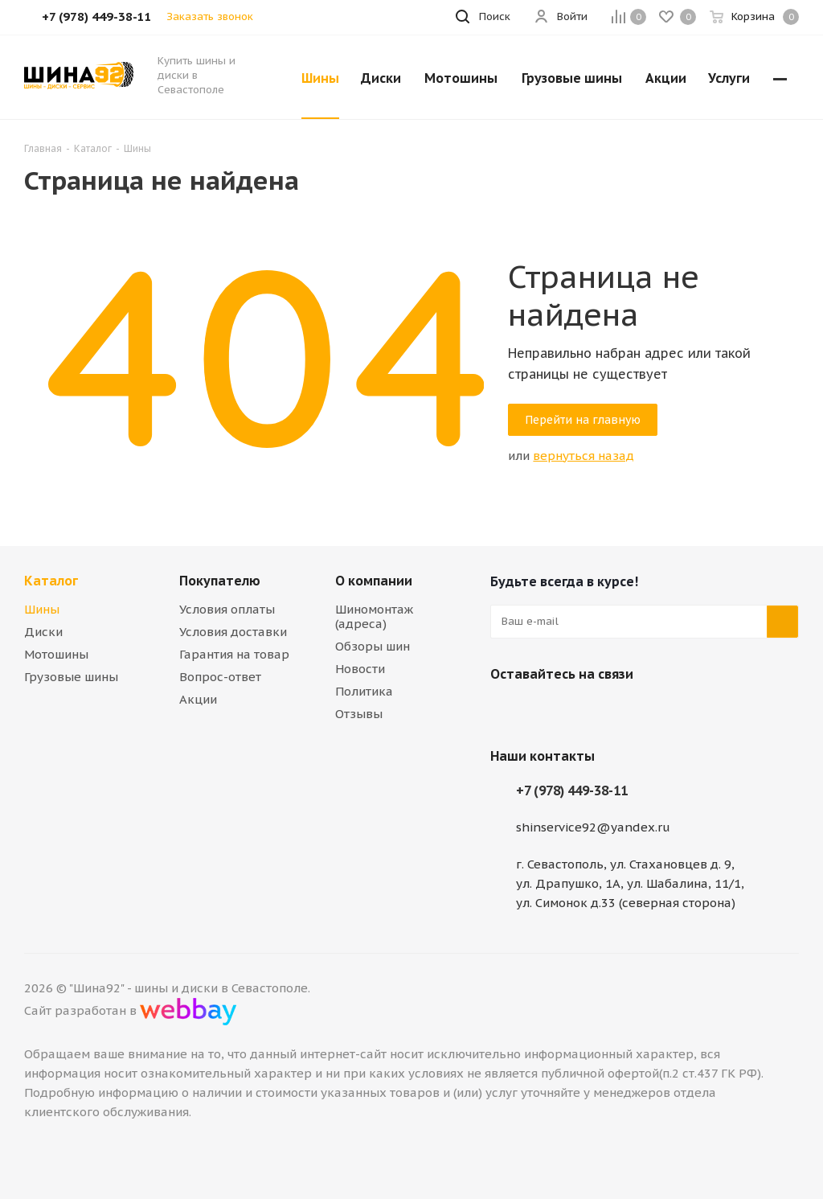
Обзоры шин (372, 646)
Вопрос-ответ (220, 676)
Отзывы (359, 713)
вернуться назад (583, 455)
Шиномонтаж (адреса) (374, 616)
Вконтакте (506, 712)
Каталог (51, 581)
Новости (360, 668)
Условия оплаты (227, 609)
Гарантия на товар (234, 654)
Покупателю (219, 581)
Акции (198, 699)
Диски (43, 631)
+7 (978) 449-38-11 (572, 790)
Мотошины (56, 654)
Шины (41, 609)
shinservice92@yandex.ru (593, 827)
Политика (364, 691)
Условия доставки (233, 631)
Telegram (546, 712)
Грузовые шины (71, 676)
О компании (373, 581)
